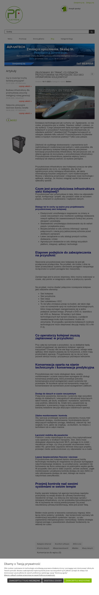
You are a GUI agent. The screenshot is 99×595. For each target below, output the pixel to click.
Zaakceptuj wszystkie (78, 580)
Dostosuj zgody (53, 580)
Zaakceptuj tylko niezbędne (24, 580)
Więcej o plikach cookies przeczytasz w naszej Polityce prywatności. (29, 575)
